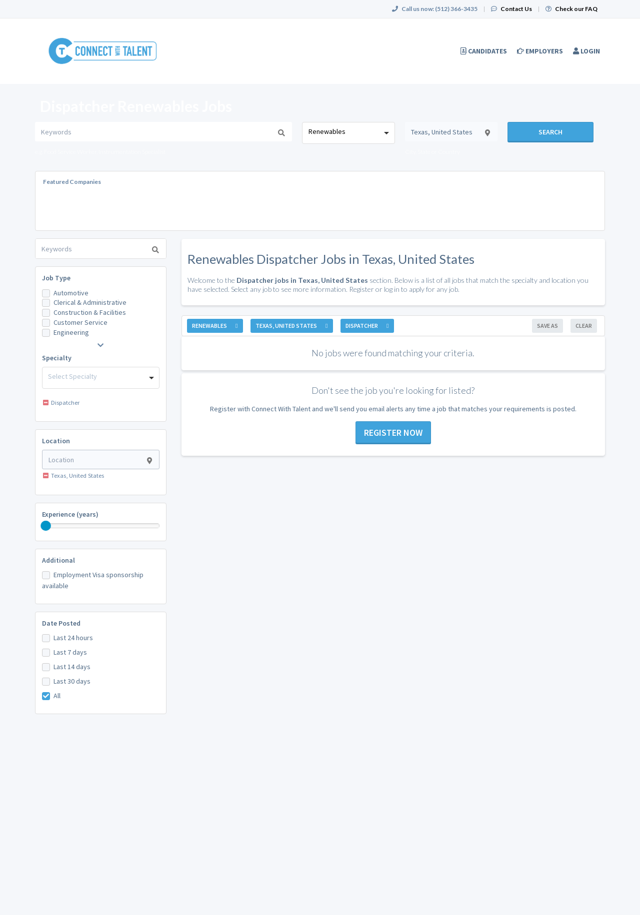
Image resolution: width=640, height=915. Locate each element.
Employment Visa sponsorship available (93, 580)
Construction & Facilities (90, 312)
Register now (393, 432)
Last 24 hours (73, 637)
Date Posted (61, 623)
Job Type (56, 277)
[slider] (46, 526)
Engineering (71, 332)
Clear (584, 325)
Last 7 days (70, 652)
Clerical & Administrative (90, 302)
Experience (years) (70, 514)
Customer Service (81, 322)
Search (550, 131)
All (57, 695)
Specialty (57, 357)
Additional (58, 560)
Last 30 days (72, 681)
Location (56, 440)
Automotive (71, 292)
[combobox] (348, 133)
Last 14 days (72, 666)
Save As (547, 325)
